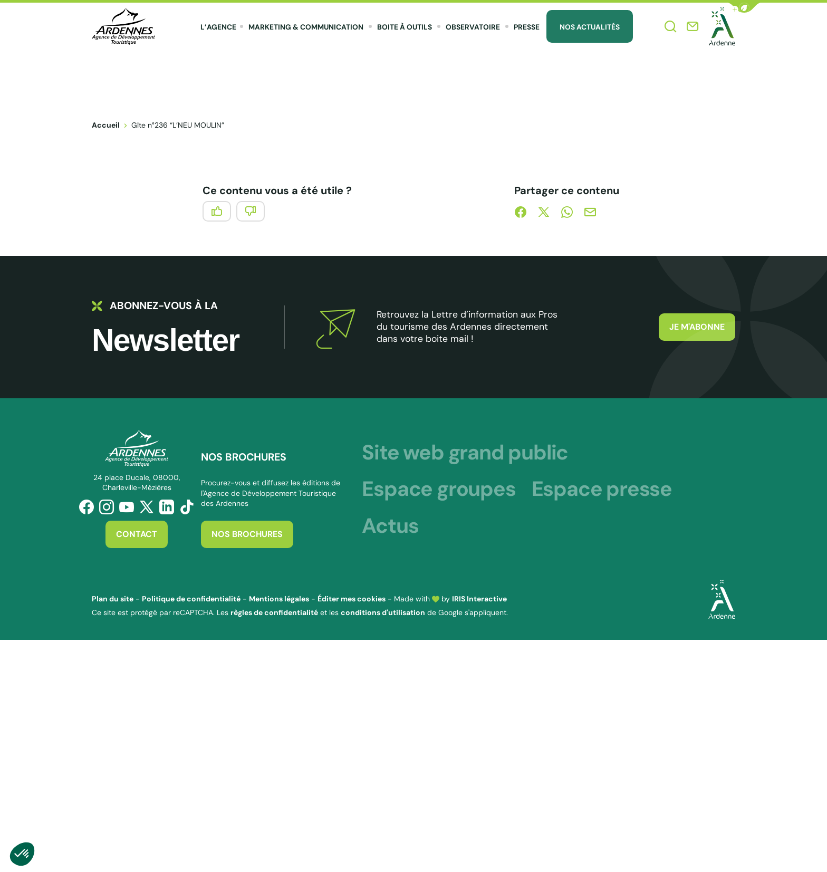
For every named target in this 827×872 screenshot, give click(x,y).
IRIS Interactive (479, 598)
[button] (744, 7)
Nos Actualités (590, 27)
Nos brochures (247, 534)
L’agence (218, 27)
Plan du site (112, 598)
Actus (390, 525)
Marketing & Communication (305, 27)
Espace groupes (438, 488)
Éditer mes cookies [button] (352, 598)
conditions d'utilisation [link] (383, 612)
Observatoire (473, 27)
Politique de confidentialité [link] (191, 598)
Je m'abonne (697, 326)
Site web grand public (465, 452)
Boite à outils (404, 27)
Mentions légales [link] (279, 598)
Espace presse (602, 488)
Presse (527, 27)
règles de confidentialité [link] (274, 612)
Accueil (106, 125)
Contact (136, 534)
